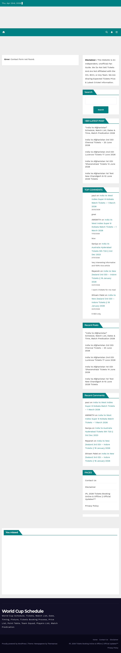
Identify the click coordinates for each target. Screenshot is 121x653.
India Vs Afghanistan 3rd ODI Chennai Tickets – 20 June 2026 (99, 142)
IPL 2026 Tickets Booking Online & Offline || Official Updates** (98, 496)
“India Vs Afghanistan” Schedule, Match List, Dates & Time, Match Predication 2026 (100, 130)
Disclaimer (90, 487)
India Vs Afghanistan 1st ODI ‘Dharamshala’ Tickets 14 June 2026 (100, 164)
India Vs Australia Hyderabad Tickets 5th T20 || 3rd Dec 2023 (99, 432)
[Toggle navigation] (116, 32)
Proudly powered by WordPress (14, 644)
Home (95, 640)
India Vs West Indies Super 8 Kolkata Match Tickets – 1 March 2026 (100, 406)
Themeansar (52, 644)
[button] (107, 32)
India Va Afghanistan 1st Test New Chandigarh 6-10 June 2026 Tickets (99, 176)
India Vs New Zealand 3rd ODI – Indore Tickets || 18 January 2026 (97, 444)
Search (88, 92)
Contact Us (90, 480)
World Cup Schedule (22, 611)
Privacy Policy (92, 506)
